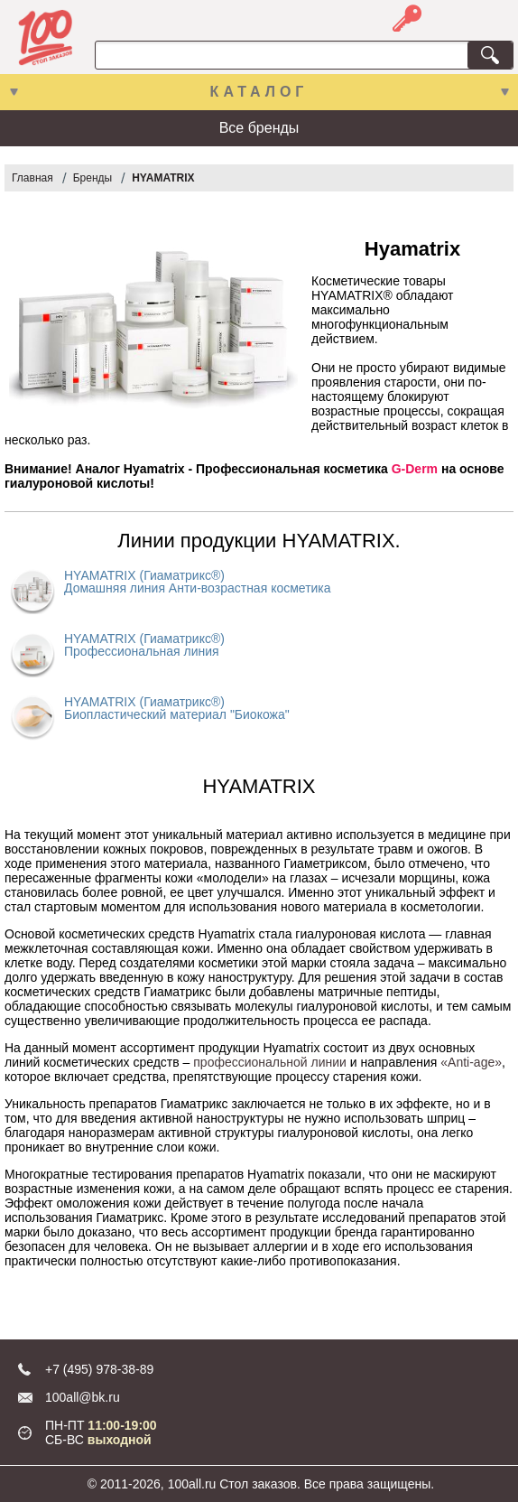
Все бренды (259, 127)
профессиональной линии (270, 1062)
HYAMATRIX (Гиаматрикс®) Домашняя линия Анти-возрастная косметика (197, 581)
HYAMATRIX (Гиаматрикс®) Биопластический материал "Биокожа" (177, 708)
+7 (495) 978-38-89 (99, 1369)
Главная (32, 178)
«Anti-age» (471, 1062)
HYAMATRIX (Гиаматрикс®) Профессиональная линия (144, 645)
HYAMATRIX (163, 178)
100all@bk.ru (82, 1397)
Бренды (92, 178)
